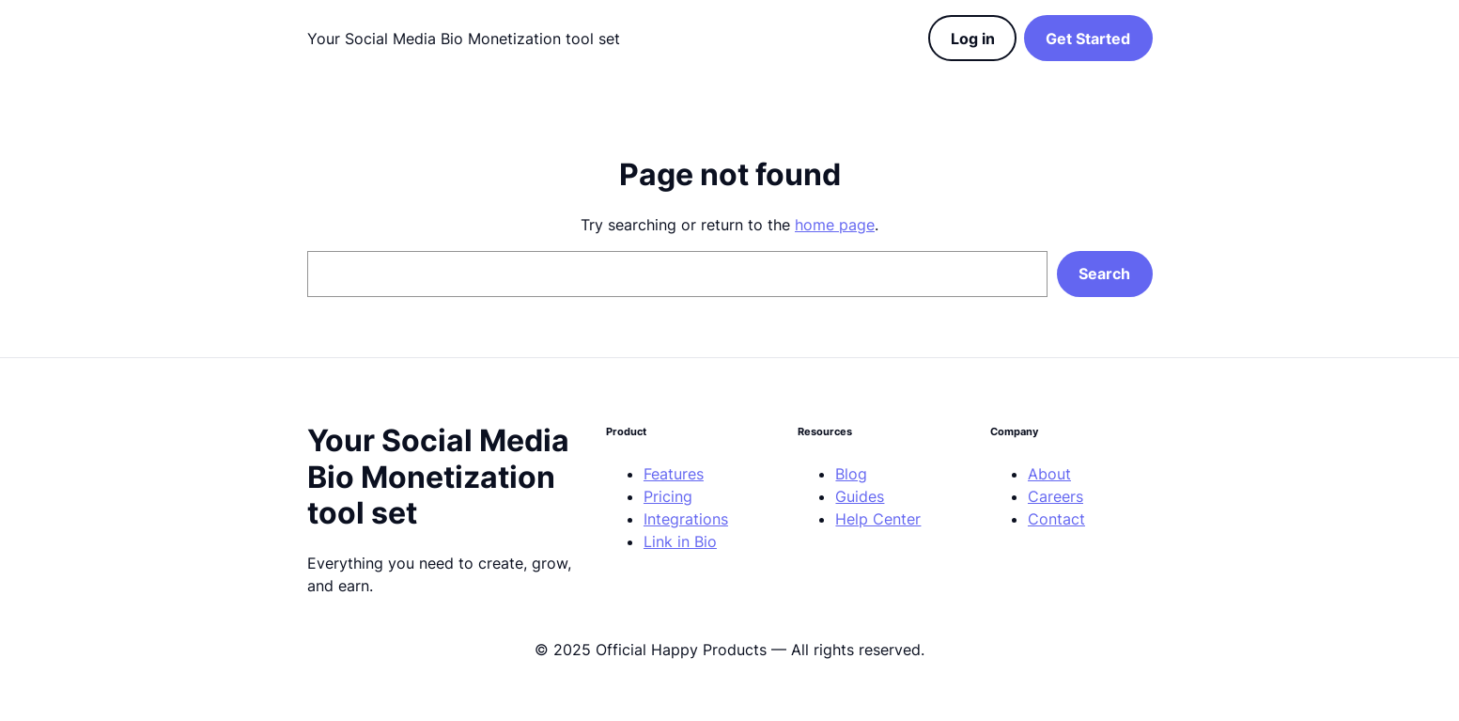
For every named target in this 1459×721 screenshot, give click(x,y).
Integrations (686, 518)
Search (1104, 273)
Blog (851, 473)
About (1049, 473)
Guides (859, 496)
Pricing (668, 496)
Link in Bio (680, 541)
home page (835, 224)
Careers (1055, 496)
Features (674, 473)
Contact (1056, 518)
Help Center (878, 518)
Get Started (1088, 38)
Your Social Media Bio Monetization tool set (463, 38)
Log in (973, 38)
